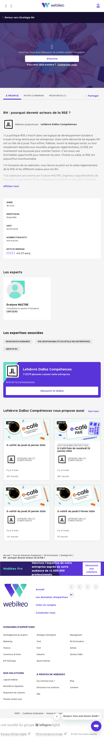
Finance (6, 648)
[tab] (12, 96)
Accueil (6, 555)
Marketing (7, 641)
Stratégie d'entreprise (46, 635)
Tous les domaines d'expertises (27, 555)
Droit (39, 648)
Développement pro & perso (15, 635)
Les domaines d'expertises (52, 597)
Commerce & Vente (12, 654)
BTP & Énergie (9, 661)
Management (76, 635)
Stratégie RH (66, 555)
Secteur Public (76, 654)
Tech (39, 641)
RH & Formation (51, 555)
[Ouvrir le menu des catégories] (6, 6)
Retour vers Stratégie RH (18, 17)
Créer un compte (46, 605)
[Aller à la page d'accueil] (55, 6)
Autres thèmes (43, 661)
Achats (73, 648)
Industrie (41, 654)
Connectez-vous (45, 612)
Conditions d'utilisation (33, 713)
